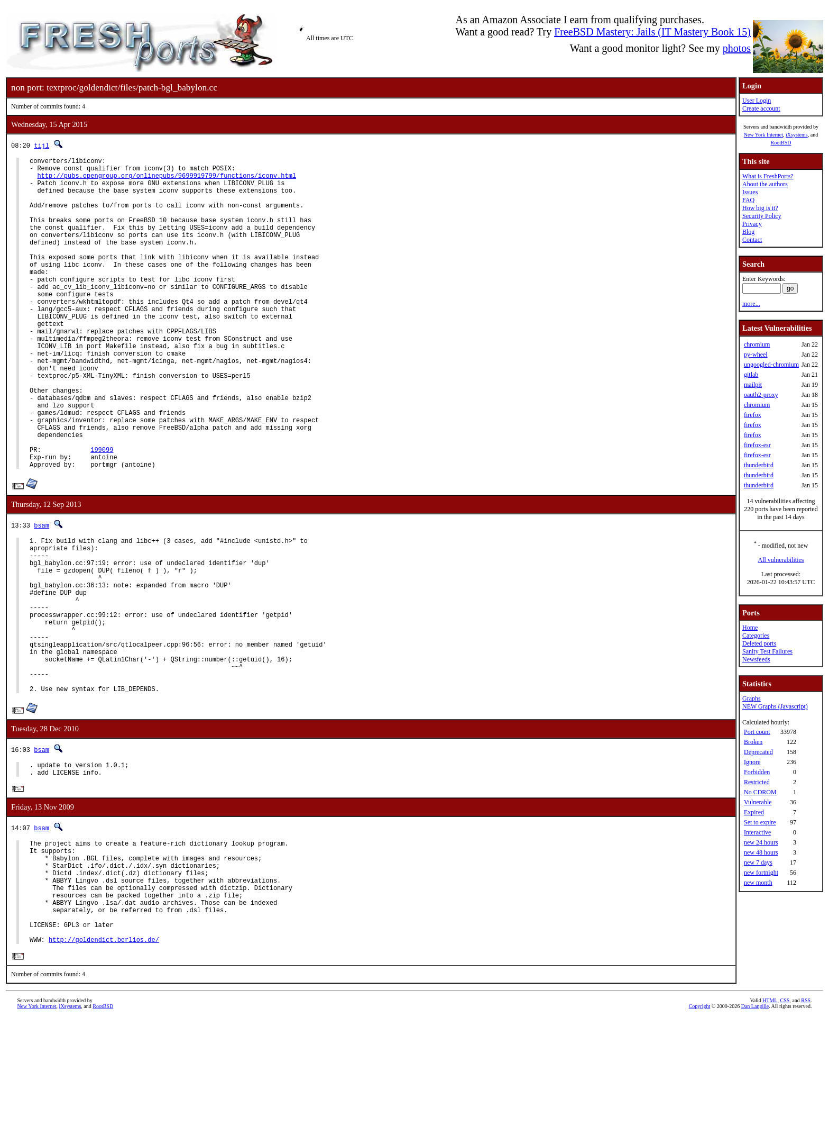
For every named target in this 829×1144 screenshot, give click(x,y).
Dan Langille (755, 1132)
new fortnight (761, 872)
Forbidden (757, 772)
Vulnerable (758, 802)
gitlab (751, 374)
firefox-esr (757, 445)
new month (758, 882)
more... (751, 303)
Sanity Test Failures (767, 651)
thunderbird (758, 465)
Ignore (752, 762)
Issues (750, 192)
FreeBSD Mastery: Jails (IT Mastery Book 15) (652, 32)
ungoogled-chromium (771, 364)
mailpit (753, 384)
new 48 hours (761, 852)
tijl (41, 145)
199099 (101, 513)
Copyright (700, 1132)
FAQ (748, 200)
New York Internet (763, 135)
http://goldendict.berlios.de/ (104, 1065)
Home (750, 627)
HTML (769, 1126)
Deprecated (758, 752)
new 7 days (758, 862)
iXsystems (797, 135)
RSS (805, 1126)
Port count (757, 732)
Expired (754, 812)
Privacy (752, 224)
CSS (784, 1126)
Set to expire (760, 822)
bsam (41, 591)
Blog (748, 231)
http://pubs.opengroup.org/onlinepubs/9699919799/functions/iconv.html (166, 180)
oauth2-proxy (761, 394)
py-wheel (756, 354)
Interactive (757, 832)
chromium (757, 344)
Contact (752, 239)
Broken (753, 742)
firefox (752, 415)
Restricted (757, 782)
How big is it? (760, 208)
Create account (761, 108)
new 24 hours (761, 842)
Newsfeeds (756, 659)
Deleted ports (759, 643)
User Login (756, 100)
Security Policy (761, 216)
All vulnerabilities (781, 560)
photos (737, 48)
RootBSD (781, 143)
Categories (755, 635)
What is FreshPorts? (768, 176)
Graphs (751, 698)
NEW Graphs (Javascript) (775, 706)
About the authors (765, 184)
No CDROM (760, 792)
